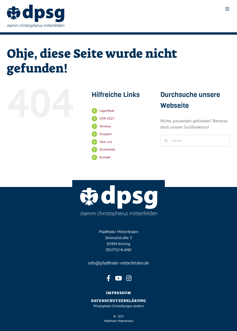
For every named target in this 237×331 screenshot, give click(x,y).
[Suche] (166, 140)
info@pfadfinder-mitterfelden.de (118, 263)
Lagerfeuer (107, 110)
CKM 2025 (107, 118)
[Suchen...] (195, 140)
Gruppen (106, 134)
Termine (105, 126)
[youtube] (118, 278)
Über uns (106, 142)
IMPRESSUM (118, 292)
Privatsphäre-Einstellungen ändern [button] (119, 306)
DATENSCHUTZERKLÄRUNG (118, 300)
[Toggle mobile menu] (227, 8)
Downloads (107, 149)
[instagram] (129, 278)
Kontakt (105, 157)
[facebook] (108, 278)
